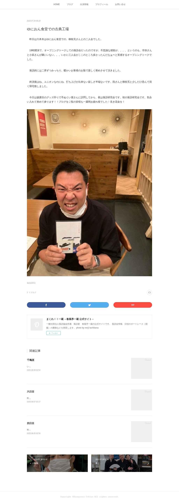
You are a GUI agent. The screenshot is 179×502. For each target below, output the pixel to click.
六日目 (30, 391)
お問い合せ (120, 4)
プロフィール (101, 4)
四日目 (30, 423)
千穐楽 (30, 360)
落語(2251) (31, 283)
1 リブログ (31, 292)
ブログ (70, 4)
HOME (56, 4)
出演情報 (84, 4)
